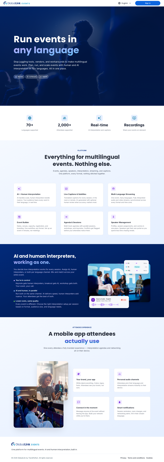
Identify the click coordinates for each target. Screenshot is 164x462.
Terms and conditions (136, 458)
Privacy (123, 458)
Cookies (149, 458)
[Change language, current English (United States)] (124, 3)
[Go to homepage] (32, 3)
